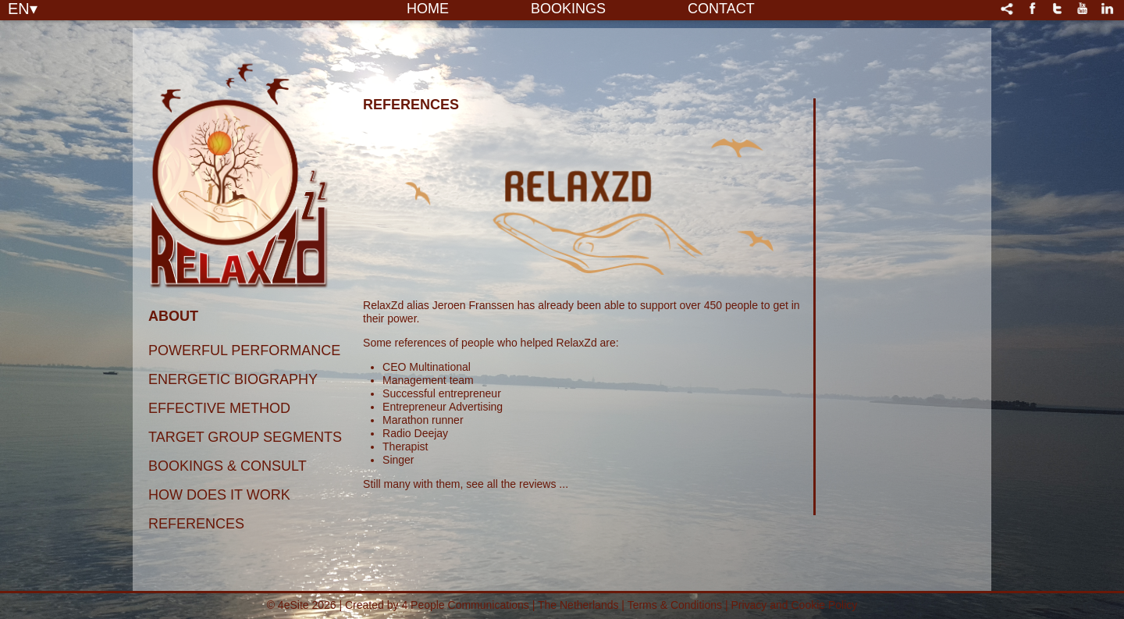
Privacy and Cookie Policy (794, 605)
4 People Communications (464, 605)
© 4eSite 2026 (301, 605)
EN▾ (22, 7)
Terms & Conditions (676, 605)
